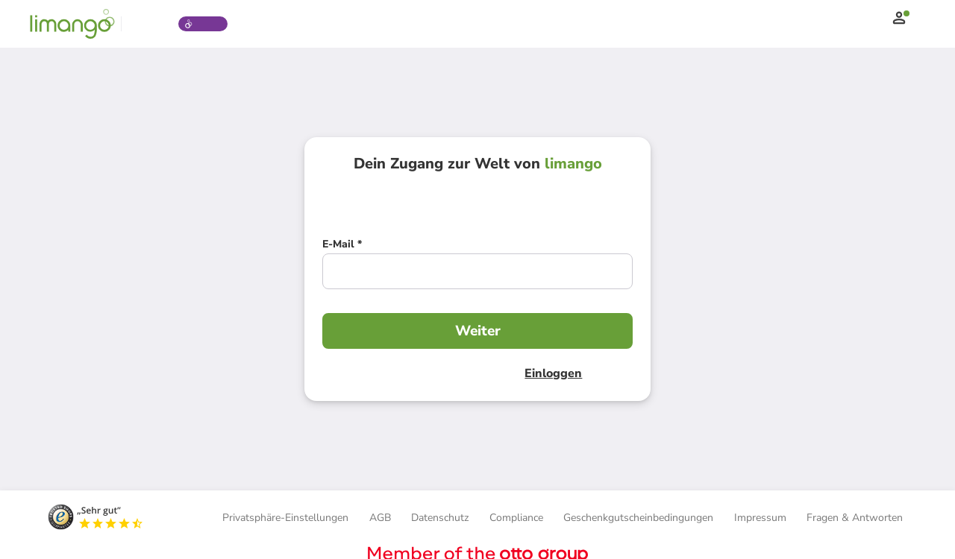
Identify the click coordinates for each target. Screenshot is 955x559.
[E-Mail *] (342, 246)
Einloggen (549, 373)
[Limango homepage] (72, 24)
